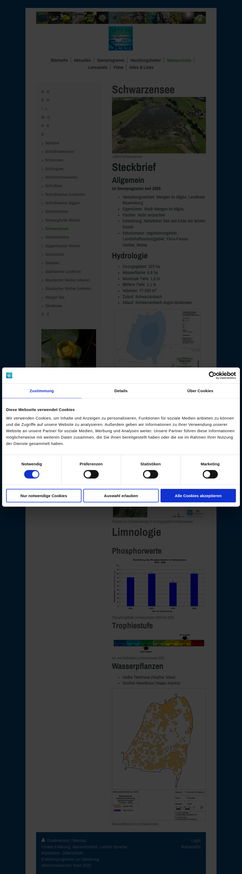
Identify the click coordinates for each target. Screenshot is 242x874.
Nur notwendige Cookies (43, 495)
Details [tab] (121, 391)
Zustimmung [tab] (42, 391)
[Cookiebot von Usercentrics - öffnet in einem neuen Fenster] (212, 375)
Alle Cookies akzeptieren (198, 495)
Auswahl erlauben (121, 495)
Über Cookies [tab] (200, 391)
